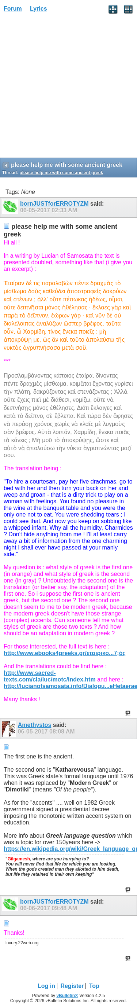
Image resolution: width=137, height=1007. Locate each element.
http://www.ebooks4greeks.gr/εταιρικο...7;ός (65, 653)
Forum (13, 8)
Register (72, 986)
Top (94, 986)
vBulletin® (67, 995)
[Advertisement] (68, 87)
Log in (46, 986)
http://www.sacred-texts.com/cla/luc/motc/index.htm (50, 676)
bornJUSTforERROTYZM (54, 204)
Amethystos (35, 725)
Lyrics (38, 8)
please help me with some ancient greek (61, 172)
